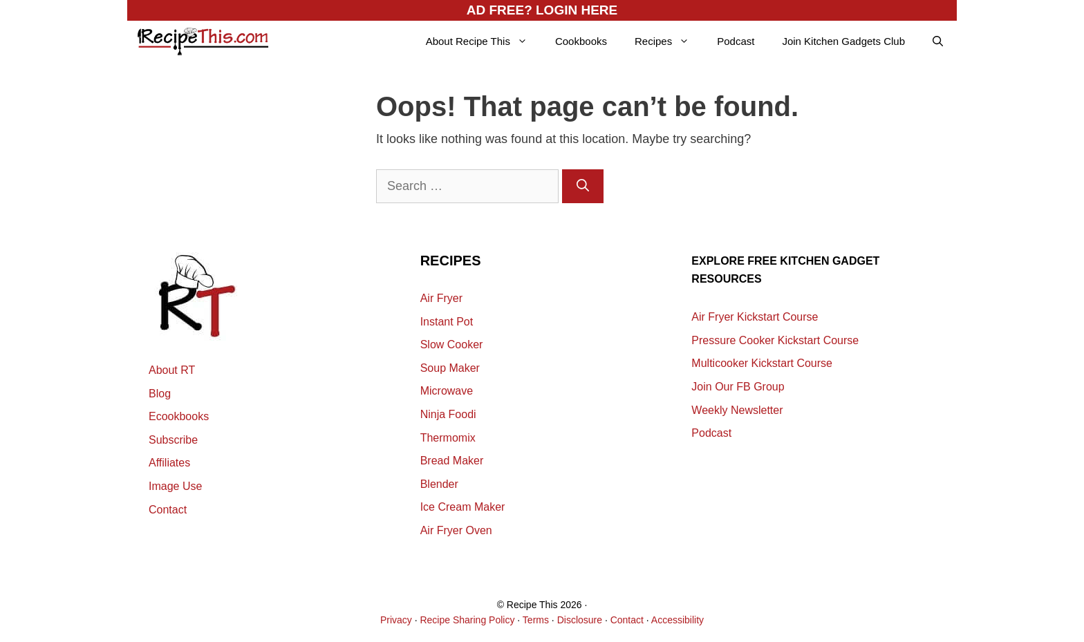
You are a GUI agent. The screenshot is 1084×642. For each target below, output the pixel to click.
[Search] (583, 186)
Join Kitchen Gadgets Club (843, 41)
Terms (536, 619)
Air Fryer (441, 298)
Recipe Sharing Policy (467, 619)
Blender (439, 484)
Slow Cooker (451, 344)
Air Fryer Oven (456, 530)
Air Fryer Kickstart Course (754, 317)
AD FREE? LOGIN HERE (542, 10)
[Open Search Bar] (938, 41)
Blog (160, 393)
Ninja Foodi (448, 414)
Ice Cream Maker (462, 507)
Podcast (735, 41)
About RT (172, 370)
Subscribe (173, 440)
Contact (168, 510)
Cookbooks (581, 41)
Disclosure (579, 619)
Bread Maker (452, 460)
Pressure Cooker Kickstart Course (775, 340)
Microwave (446, 391)
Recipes (669, 41)
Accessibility (677, 619)
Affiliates (169, 463)
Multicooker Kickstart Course (761, 363)
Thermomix (448, 438)
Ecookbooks (179, 416)
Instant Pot (447, 322)
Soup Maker (450, 368)
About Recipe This (483, 41)
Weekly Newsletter (737, 410)
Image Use (175, 486)
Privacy (396, 619)
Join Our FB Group (737, 387)
